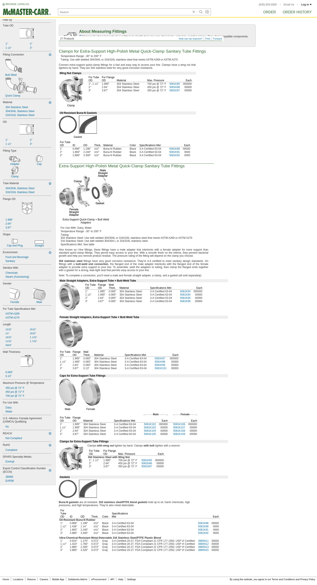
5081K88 (174, 148)
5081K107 (179, 427)
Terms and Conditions (283, 579)
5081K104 (150, 430)
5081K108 (179, 430)
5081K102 (150, 424)
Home (6, 579)
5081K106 (179, 424)
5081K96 (185, 301)
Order (269, 12)
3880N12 (203, 543)
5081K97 (160, 358)
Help (120, 579)
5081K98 (160, 361)
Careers (44, 579)
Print (207, 38)
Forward (217, 38)
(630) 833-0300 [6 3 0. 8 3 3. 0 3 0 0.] (268, 4)
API (112, 579)
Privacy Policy (307, 579)
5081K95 (185, 297)
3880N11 (203, 540)
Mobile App (58, 579)
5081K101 (161, 368)
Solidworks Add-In (77, 579)
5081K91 (174, 152)
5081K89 (203, 526)
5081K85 (174, 83)
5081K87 (174, 90)
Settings (131, 579)
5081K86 (174, 87)
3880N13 (203, 547)
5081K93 (185, 291)
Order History (297, 12)
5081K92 (174, 155)
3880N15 (203, 550)
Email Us (289, 4)
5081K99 (160, 365)
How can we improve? (190, 38)
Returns (31, 579)
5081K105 (150, 434)
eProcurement (98, 579)
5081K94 (185, 294)
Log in (306, 4)
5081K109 (179, 434)
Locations (18, 579)
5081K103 (150, 427)
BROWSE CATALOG (17, 4)
